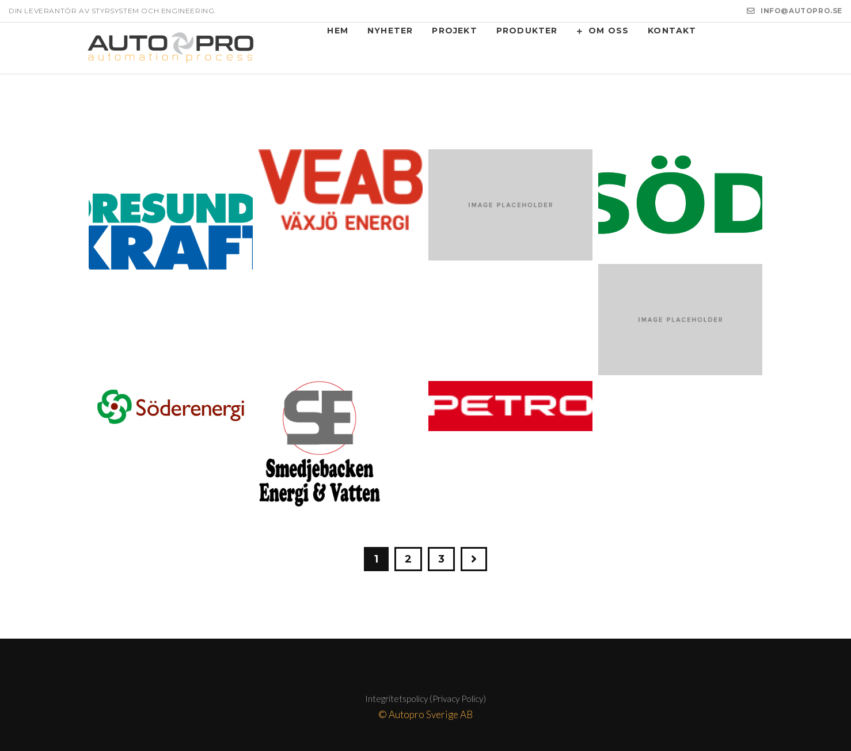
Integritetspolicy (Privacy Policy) (425, 698)
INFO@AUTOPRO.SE (801, 10)
